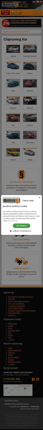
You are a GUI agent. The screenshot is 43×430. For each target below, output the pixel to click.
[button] (21, 231)
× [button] (39, 197)
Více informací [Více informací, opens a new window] (13, 221)
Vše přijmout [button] (21, 226)
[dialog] (21, 215)
